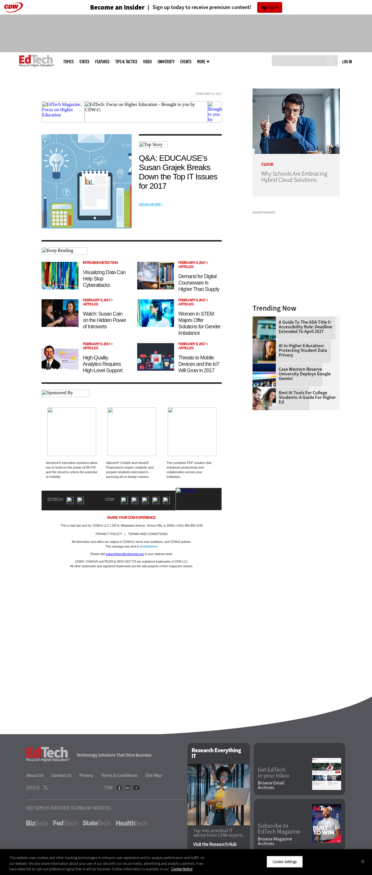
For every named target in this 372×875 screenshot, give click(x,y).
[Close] (362, 861)
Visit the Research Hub (215, 844)
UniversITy (166, 62)
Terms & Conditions (119, 775)
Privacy (86, 775)
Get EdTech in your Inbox (273, 773)
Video (147, 62)
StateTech (97, 823)
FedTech (65, 823)
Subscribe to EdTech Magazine (279, 829)
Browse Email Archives (271, 785)
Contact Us (61, 775)
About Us (35, 775)
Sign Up (267, 7)
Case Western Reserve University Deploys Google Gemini (305, 374)
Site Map (153, 775)
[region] (186, 862)
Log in (347, 61)
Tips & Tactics (126, 62)
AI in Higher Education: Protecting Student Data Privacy (303, 350)
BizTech (37, 823)
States (84, 62)
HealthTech (132, 823)
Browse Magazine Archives (275, 841)
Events (185, 62)
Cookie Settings (285, 861)
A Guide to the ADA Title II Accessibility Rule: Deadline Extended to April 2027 (305, 327)
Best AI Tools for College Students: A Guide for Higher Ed (307, 397)
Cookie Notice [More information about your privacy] (181, 869)
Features (102, 62)
